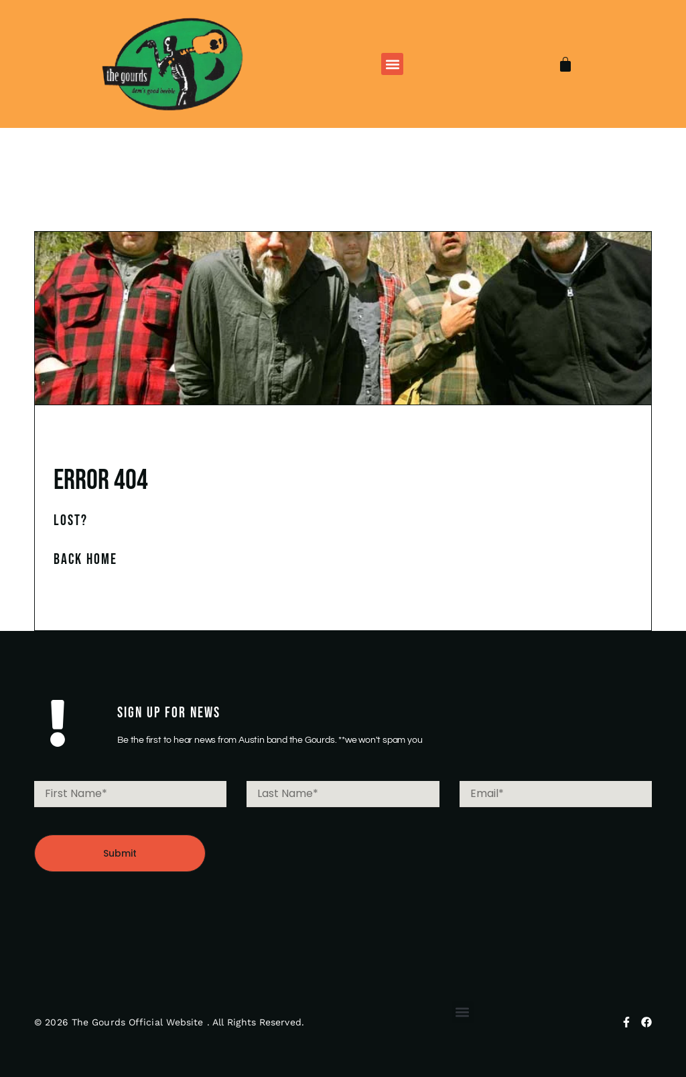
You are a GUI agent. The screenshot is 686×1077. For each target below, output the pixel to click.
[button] (392, 64)
